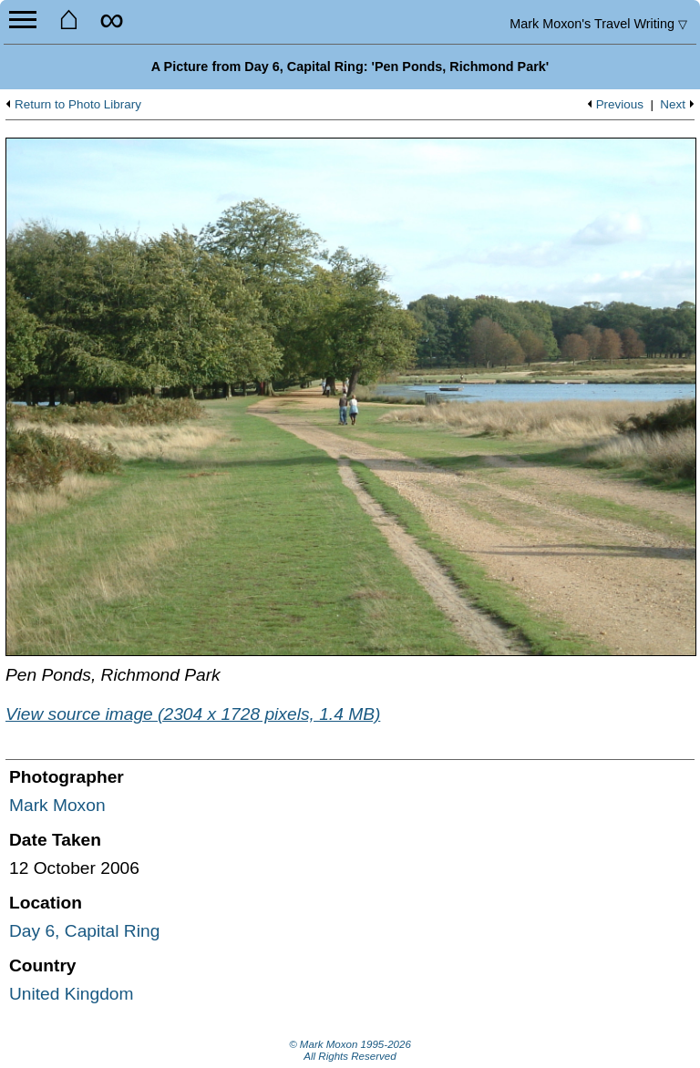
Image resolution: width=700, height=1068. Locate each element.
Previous (619, 104)
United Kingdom (71, 993)
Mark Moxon (57, 805)
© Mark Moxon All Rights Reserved (350, 1051)
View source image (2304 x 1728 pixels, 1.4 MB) (192, 714)
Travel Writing (598, 23)
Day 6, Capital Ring (84, 930)
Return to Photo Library (78, 104)
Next (672, 104)
